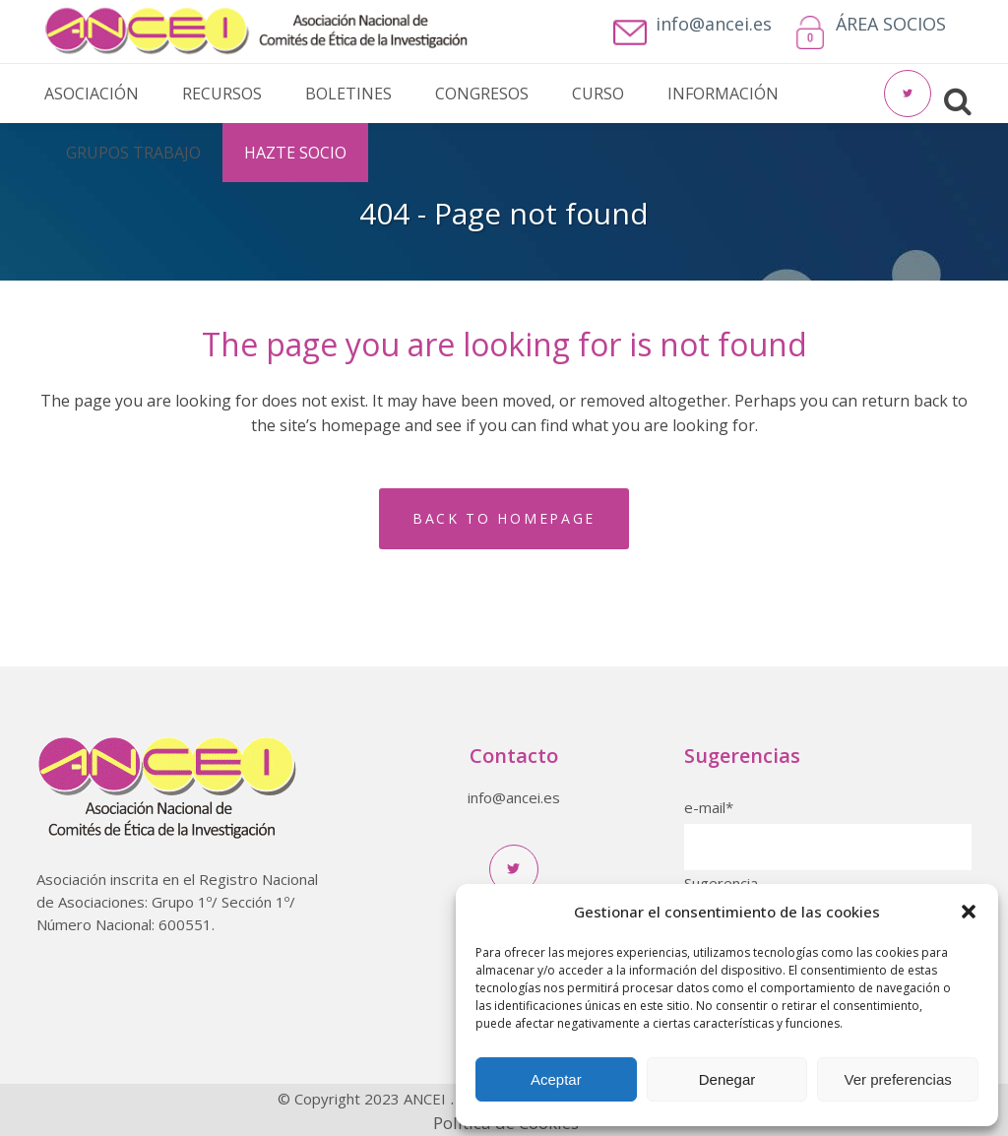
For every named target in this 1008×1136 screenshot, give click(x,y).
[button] (968, 911)
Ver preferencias (898, 1079)
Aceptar (556, 1079)
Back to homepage (504, 518)
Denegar (727, 1079)
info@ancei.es (514, 797)
